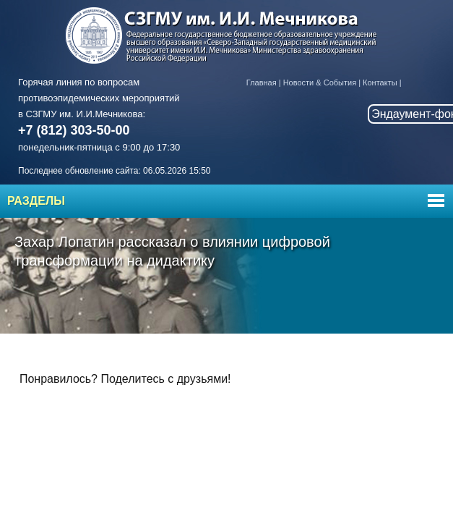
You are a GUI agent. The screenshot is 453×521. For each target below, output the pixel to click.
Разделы (36, 201)
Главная (261, 82)
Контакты (380, 82)
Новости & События (319, 82)
